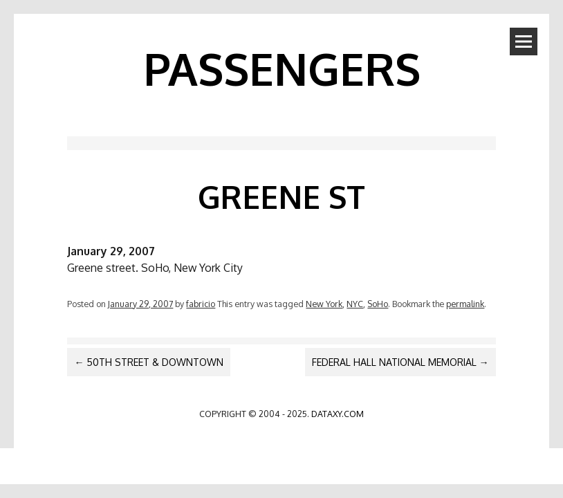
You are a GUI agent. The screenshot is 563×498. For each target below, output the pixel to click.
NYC (355, 303)
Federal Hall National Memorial (400, 362)
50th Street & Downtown (148, 362)
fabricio (200, 303)
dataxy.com (337, 413)
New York (324, 303)
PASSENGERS (282, 68)
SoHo (377, 303)
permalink (465, 303)
